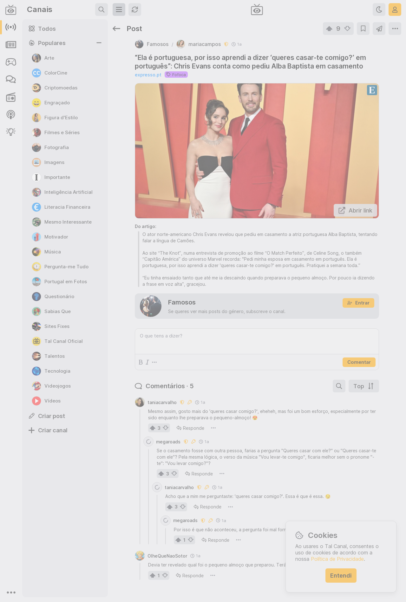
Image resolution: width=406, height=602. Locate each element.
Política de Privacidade (337, 559)
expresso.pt (148, 74)
